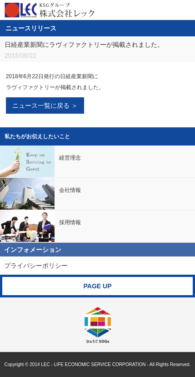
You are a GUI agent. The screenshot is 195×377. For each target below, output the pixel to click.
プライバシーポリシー (36, 265)
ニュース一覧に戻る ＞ (45, 105)
